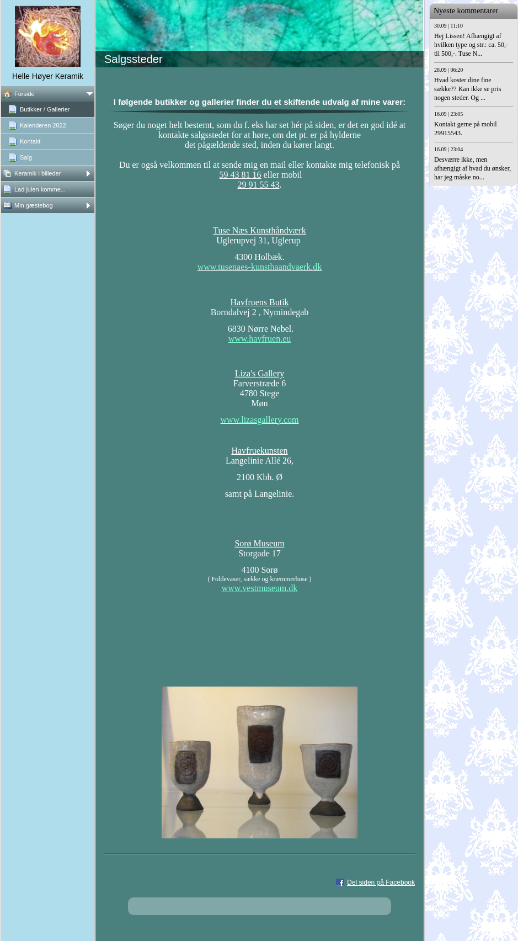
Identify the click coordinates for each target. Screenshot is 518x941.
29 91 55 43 (259, 184)
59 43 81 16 (240, 174)
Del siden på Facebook (381, 882)
